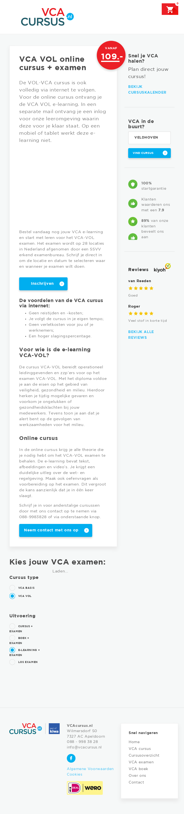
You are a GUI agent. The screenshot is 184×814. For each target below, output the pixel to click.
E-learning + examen (24, 651)
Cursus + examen (21, 628)
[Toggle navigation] (12, 16)
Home (134, 742)
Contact (136, 782)
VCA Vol (20, 596)
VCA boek (138, 769)
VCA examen (141, 762)
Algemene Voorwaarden (90, 769)
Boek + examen (19, 639)
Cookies (74, 774)
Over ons (137, 775)
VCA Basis (21, 588)
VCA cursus (140, 748)
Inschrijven (42, 284)
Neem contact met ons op (51, 530)
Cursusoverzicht (144, 755)
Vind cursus (143, 153)
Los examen (23, 662)
